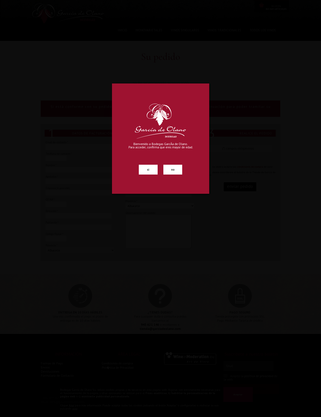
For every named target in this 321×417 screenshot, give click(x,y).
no (172, 169)
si (148, 169)
